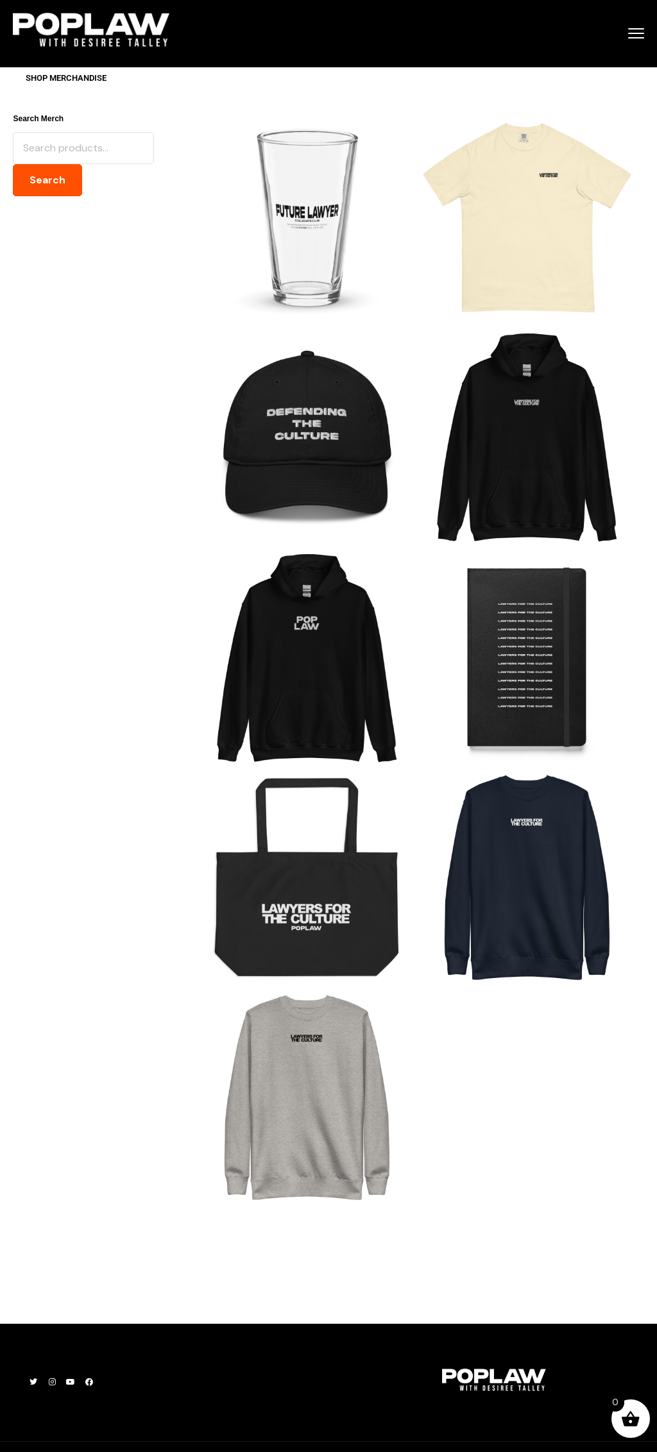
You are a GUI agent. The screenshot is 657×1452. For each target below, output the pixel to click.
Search (47, 180)
